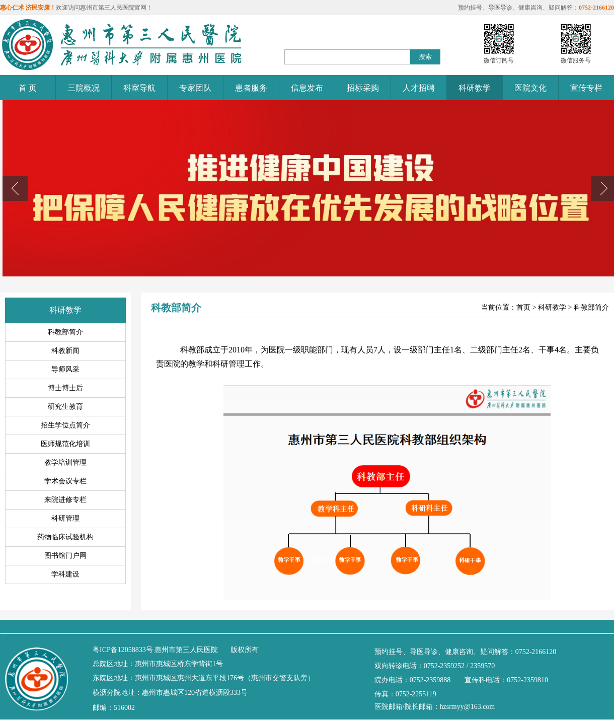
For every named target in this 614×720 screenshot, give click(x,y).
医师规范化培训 (65, 444)
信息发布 (307, 88)
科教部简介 (65, 332)
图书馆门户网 (65, 555)
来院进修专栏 (65, 499)
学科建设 (65, 574)
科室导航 (139, 88)
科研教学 (474, 88)
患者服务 (251, 88)
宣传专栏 (586, 88)
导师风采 (65, 369)
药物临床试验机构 (65, 537)
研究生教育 (65, 406)
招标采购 (363, 88)
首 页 (28, 88)
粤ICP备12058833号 (123, 650)
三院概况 (83, 88)
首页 (523, 307)
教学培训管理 (65, 462)
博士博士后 (65, 388)
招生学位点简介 (65, 425)
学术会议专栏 (65, 481)
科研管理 (65, 518)
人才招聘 (419, 88)
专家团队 (195, 88)
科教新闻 (65, 350)
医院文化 (530, 88)
